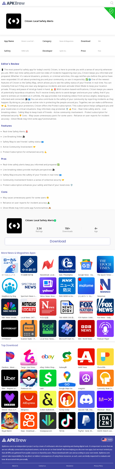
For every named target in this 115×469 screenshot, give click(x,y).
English (107, 439)
